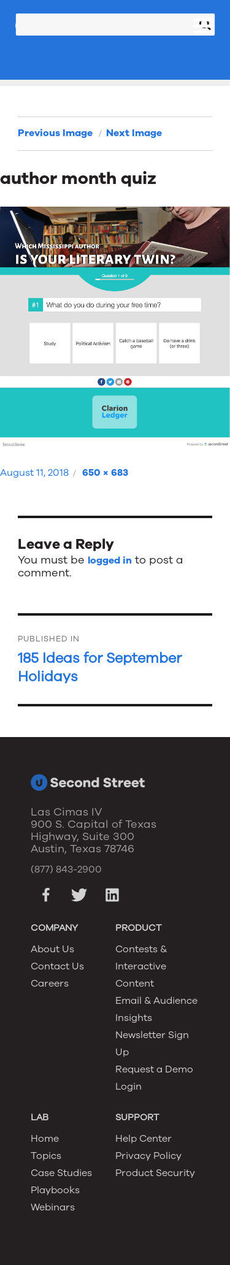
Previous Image (55, 133)
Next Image (134, 133)
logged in (110, 560)
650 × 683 (105, 473)
